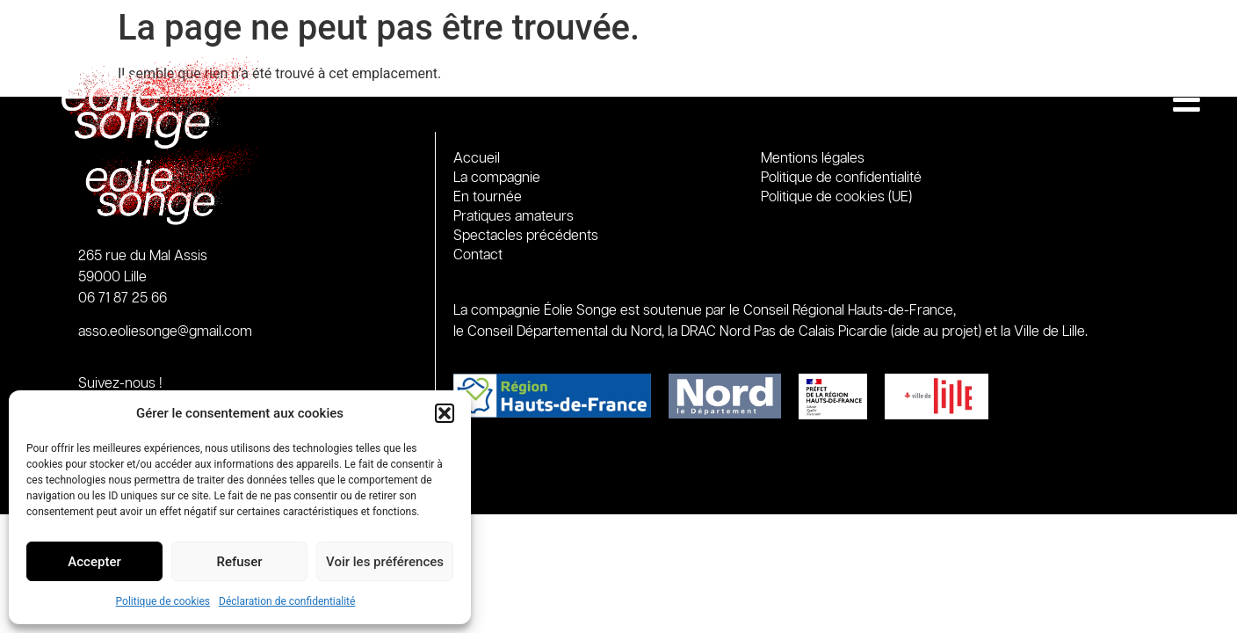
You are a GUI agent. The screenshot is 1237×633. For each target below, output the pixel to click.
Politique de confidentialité (841, 178)
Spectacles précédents (525, 236)
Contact (478, 255)
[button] (444, 413)
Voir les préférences (385, 562)
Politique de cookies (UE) (836, 197)
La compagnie (496, 178)
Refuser (239, 562)
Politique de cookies (163, 601)
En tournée (492, 198)
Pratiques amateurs (513, 216)
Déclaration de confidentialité (287, 601)
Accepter (94, 562)
